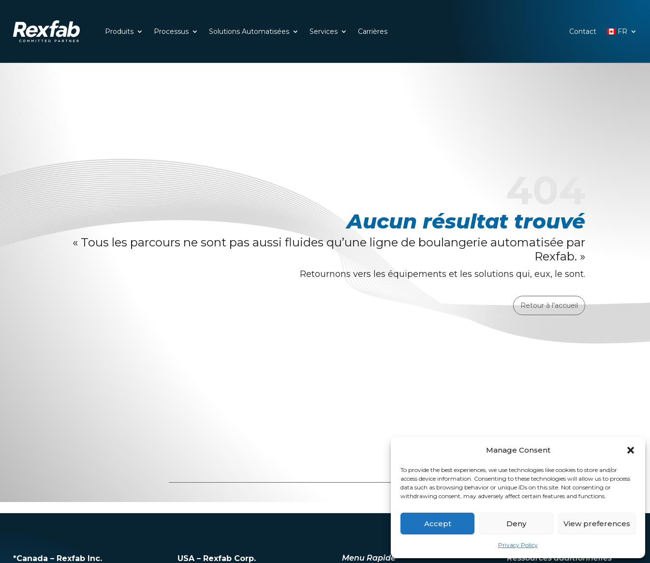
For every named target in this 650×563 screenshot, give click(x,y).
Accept (437, 523)
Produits (119, 31)
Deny (516, 523)
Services (324, 31)
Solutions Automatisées (249, 31)
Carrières (372, 31)
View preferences (596, 523)
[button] (630, 450)
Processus (171, 31)
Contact (582, 31)
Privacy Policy (518, 544)
